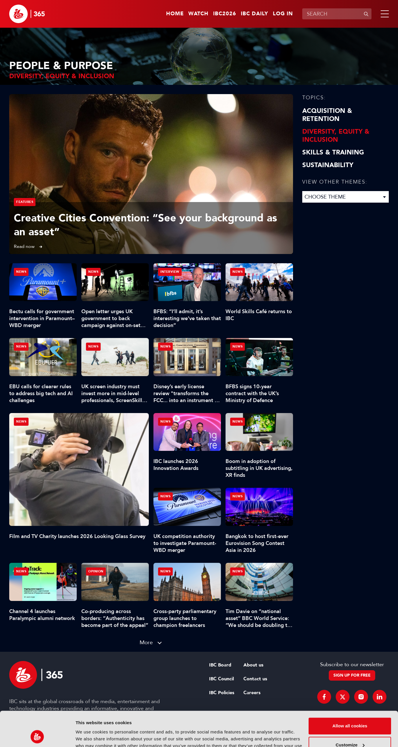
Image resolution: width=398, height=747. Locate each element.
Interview (169, 272)
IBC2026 (224, 14)
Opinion (96, 571)
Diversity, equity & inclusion (335, 135)
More (146, 642)
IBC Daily (254, 14)
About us (253, 665)
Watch (198, 14)
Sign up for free (352, 675)
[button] (383, 13)
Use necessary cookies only (350, 731)
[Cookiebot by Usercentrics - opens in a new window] (37, 735)
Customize (350, 711)
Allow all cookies (350, 693)
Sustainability (327, 165)
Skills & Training (333, 152)
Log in (283, 14)
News (21, 421)
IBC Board (220, 665)
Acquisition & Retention (327, 115)
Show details (89, 735)
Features (24, 202)
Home (175, 14)
